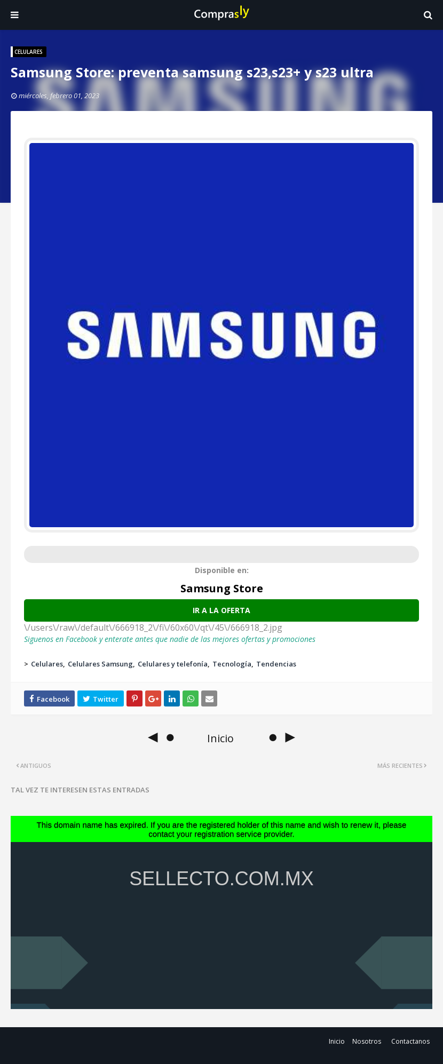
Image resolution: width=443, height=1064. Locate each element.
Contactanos (410, 1041)
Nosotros (366, 1041)
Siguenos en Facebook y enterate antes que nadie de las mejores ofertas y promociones (169, 639)
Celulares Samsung (100, 664)
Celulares (47, 664)
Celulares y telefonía (173, 664)
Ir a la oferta (221, 610)
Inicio (337, 1041)
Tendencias (276, 664)
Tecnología (231, 664)
